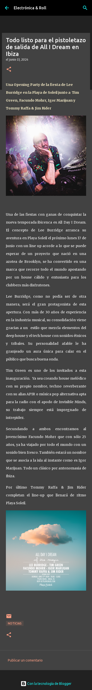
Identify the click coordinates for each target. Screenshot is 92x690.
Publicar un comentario (25, 660)
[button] (9, 69)
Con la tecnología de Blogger (46, 684)
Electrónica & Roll (30, 8)
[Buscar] (85, 8)
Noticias (15, 623)
